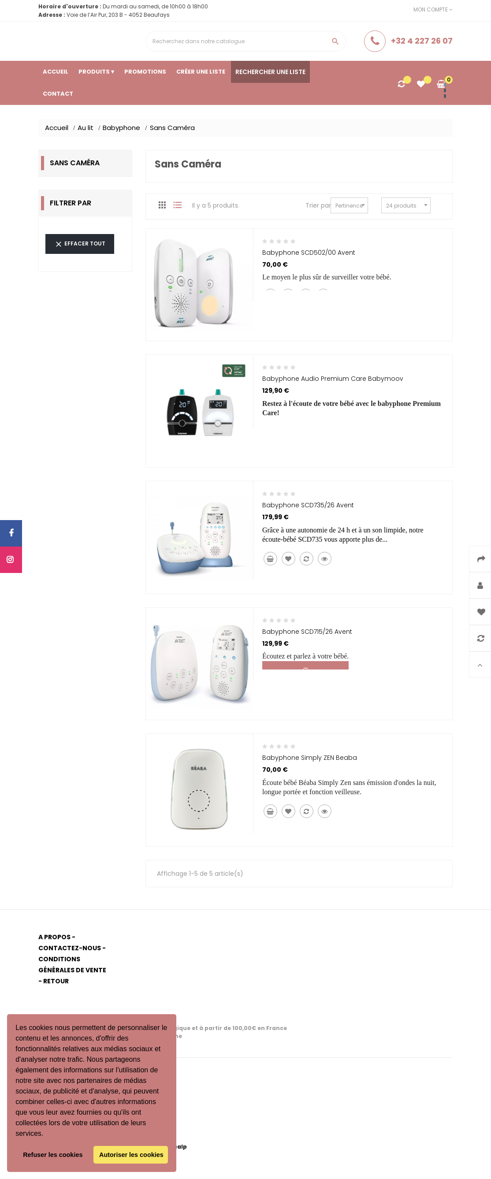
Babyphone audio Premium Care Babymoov (332, 378)
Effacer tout (79, 244)
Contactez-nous (69, 948)
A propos (54, 937)
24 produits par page (408, 205)
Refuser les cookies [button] (52, 1154)
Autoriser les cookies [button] (131, 1154)
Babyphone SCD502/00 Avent (308, 252)
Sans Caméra (75, 163)
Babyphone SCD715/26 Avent (307, 631)
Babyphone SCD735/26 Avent (308, 505)
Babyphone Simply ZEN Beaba (309, 757)
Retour (56, 981)
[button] (46, 1134)
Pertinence (351, 205)
